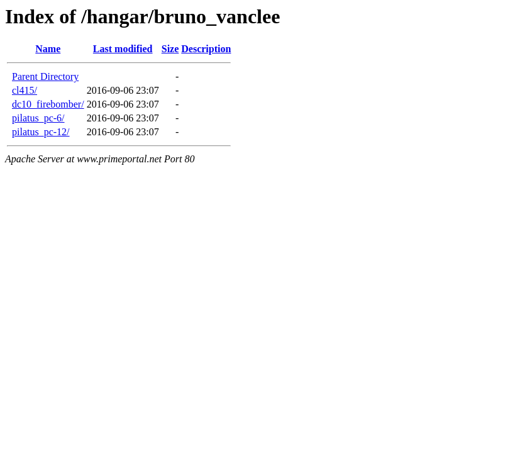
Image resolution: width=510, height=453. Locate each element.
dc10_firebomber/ (48, 104)
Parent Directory (45, 76)
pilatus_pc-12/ (41, 131)
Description (206, 48)
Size (170, 48)
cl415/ (24, 90)
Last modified (123, 48)
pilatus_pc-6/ (38, 118)
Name (47, 48)
